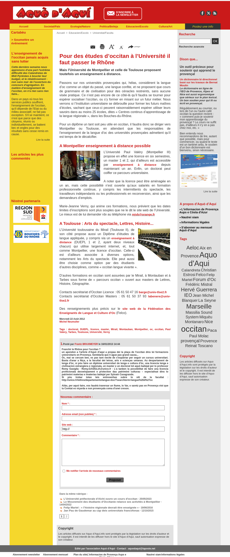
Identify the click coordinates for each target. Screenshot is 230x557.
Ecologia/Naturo (81, 26)
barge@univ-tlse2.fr (153, 292)
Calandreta (208, 262)
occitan (151, 329)
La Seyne (206, 290)
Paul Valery (163, 329)
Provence (193, 323)
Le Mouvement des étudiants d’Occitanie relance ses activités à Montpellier (104, 501)
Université (86, 332)
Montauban (121, 329)
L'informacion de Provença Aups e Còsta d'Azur (199, 211)
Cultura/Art (165, 26)
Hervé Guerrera (199, 280)
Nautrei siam (189, 216)
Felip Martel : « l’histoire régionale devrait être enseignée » (95, 504)
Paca (210, 313)
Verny (96, 332)
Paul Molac (190, 318)
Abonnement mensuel (62, 551)
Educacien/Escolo (137, 26)
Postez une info (202, 26)
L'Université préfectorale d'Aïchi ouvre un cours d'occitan (94, 498)
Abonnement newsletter (27, 551)
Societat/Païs (52, 26)
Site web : (67, 424)
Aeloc (193, 246)
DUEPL (82, 329)
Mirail (110, 329)
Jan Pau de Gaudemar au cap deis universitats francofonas (95, 506)
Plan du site (97, 551)
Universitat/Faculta (101, 33)
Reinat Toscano (202, 325)
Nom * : (66, 403)
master (101, 329)
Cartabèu (18, 32)
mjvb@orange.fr (143, 214)
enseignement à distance (134, 164)
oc (144, 329)
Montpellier (135, 329)
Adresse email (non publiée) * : (79, 414)
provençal (207, 318)
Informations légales (194, 221)
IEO (189, 285)
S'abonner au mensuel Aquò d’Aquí (196, 228)
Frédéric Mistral (203, 276)
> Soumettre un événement (29, 39)
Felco (212, 266)
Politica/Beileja (109, 26)
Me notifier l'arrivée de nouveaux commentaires (93, 471)
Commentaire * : (71, 435)
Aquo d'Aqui (198, 256)
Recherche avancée (190, 46)
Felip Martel (193, 271)
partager (134, 46)
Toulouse (74, 332)
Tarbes (63, 332)
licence (92, 329)
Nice (207, 305)
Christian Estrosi (194, 266)
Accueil (23, 26)
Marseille (192, 295)
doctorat (72, 329)
